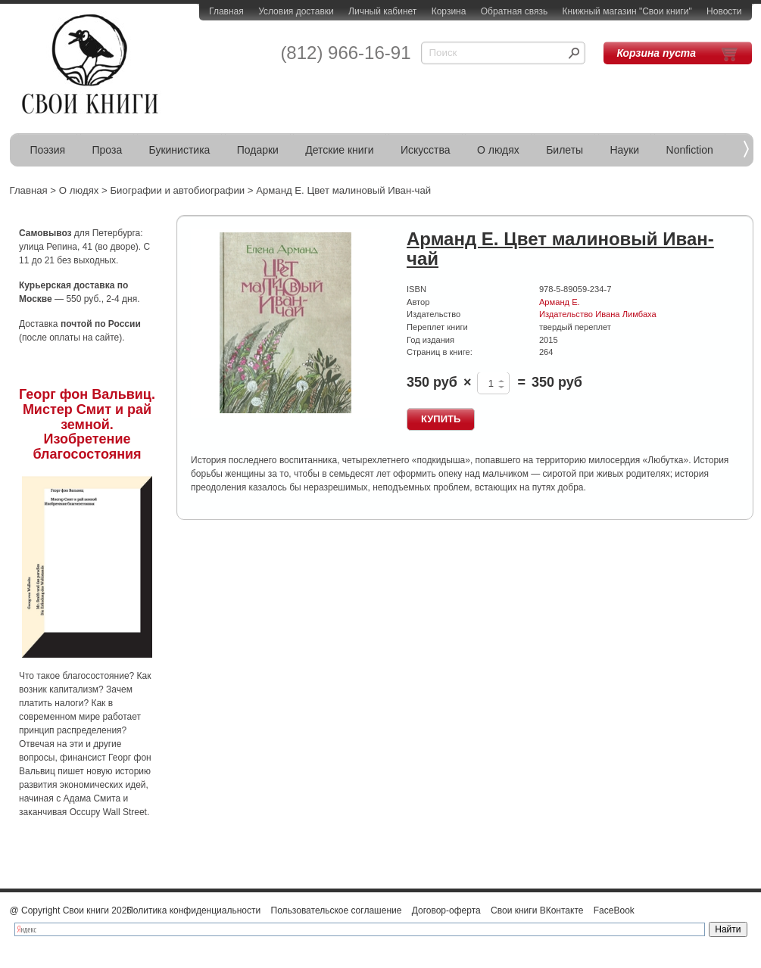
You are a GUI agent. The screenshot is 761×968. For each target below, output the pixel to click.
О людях (498, 150)
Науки (625, 150)
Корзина (449, 11)
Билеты (564, 150)
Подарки (258, 150)
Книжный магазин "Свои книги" (627, 11)
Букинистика (180, 150)
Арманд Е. (559, 302)
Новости (723, 11)
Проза (107, 150)
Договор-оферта (446, 910)
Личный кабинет (382, 11)
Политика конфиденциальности (193, 910)
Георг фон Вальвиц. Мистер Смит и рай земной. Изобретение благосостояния (87, 424)
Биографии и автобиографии (177, 190)
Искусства (426, 150)
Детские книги (339, 150)
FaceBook (614, 910)
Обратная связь (514, 11)
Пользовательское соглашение (336, 910)
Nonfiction (689, 150)
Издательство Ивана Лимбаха (598, 314)
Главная (226, 11)
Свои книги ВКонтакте (537, 910)
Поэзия (48, 150)
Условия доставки (296, 11)
